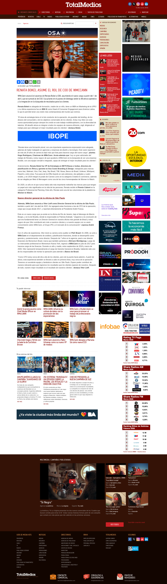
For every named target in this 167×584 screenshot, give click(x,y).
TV (17, 545)
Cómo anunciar (110, 543)
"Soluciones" (132, 478)
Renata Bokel (49, 278)
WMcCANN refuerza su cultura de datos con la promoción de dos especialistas (53, 312)
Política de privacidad (23, 578)
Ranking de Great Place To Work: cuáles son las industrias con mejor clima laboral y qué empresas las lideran (110, 98)
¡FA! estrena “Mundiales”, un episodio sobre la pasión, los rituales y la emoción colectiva (55, 381)
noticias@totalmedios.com (132, 580)
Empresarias (104, 34)
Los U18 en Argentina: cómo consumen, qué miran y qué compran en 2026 (109, 133)
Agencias (103, 37)
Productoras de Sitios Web (69, 557)
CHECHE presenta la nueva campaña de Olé (80, 378)
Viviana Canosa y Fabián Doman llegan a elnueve (110, 89)
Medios (102, 26)
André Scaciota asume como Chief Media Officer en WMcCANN (29, 311)
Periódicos (20, 538)
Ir (95, 23)
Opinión (102, 48)
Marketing (64, 550)
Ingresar (144, 12)
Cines (18, 557)
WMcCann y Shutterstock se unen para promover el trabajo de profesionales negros (81, 312)
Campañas (103, 31)
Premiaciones (104, 40)
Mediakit (108, 548)
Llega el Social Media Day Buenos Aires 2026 (110, 72)
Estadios (19, 560)
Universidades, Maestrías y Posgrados (69, 566)
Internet (19, 553)
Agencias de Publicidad (68, 541)
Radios (19, 548)
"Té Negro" (104, 176)
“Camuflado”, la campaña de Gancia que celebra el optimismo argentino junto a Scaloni (109, 81)
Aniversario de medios (68, 543)
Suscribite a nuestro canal (136, 522)
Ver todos (115, 524)
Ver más (19, 402)
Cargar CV (87, 545)
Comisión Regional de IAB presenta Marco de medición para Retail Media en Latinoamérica (109, 141)
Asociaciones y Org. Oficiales (70, 545)
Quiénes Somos (110, 538)
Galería (116, 181)
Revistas (19, 541)
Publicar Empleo (89, 541)
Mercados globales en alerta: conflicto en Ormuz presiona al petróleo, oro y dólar (109, 125)
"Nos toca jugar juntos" (113, 507)
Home (19, 23)
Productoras (65, 555)
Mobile (19, 567)
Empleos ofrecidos (89, 538)
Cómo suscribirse (111, 541)
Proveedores (65, 560)
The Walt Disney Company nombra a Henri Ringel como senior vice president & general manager (109, 150)
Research (103, 29)
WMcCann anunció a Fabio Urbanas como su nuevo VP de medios (55, 342)
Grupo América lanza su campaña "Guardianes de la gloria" (29, 379)
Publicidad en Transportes (25, 562)
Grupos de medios (66, 548)
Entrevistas (104, 45)
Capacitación (104, 43)
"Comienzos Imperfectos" (136, 507)
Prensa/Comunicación (67, 553)
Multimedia (42, 560)
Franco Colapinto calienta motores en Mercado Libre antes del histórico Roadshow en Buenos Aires (110, 108)
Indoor (19, 555)
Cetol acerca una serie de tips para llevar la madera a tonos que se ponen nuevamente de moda (109, 63)
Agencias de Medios (67, 538)
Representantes (66, 562)
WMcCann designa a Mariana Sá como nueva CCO (82, 341)
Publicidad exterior (23, 550)
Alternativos (20, 565)
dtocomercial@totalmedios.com (66, 580)
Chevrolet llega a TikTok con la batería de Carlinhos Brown (29, 342)
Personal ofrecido (89, 543)
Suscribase (131, 12)
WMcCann (36, 278)
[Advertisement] (25, 492)
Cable (18, 543)
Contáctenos (109, 545)
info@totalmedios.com (97, 580)
